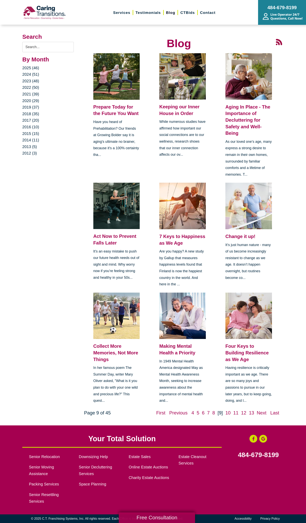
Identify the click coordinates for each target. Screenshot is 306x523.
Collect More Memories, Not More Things (115, 352)
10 (228, 412)
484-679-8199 (258, 455)
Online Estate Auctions (148, 467)
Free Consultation (157, 517)
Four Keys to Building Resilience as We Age (247, 352)
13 (251, 412)
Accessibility (243, 518)
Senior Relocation (44, 457)
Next (261, 412)
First (160, 412)
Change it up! (240, 236)
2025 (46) (30, 68)
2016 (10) (30, 127)
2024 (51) (30, 74)
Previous (178, 412)
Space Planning (92, 484)
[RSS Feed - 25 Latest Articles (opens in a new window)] (279, 41)
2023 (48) (30, 81)
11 (235, 412)
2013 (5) (29, 147)
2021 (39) (30, 94)
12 (243, 412)
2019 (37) (30, 107)
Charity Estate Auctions (149, 477)
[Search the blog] (48, 47)
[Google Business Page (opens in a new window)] (263, 439)
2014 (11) (30, 140)
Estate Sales (140, 457)
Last (274, 412)
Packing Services (44, 484)
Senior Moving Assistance (41, 470)
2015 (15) (30, 133)
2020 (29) (30, 101)
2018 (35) (30, 114)
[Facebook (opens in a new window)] (253, 439)
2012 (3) (29, 153)
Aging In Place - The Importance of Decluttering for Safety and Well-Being (247, 120)
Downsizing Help (93, 457)
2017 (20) (30, 120)
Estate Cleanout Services (192, 460)
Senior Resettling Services (44, 497)
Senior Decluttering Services (95, 470)
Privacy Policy (270, 518)
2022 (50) (30, 87)
